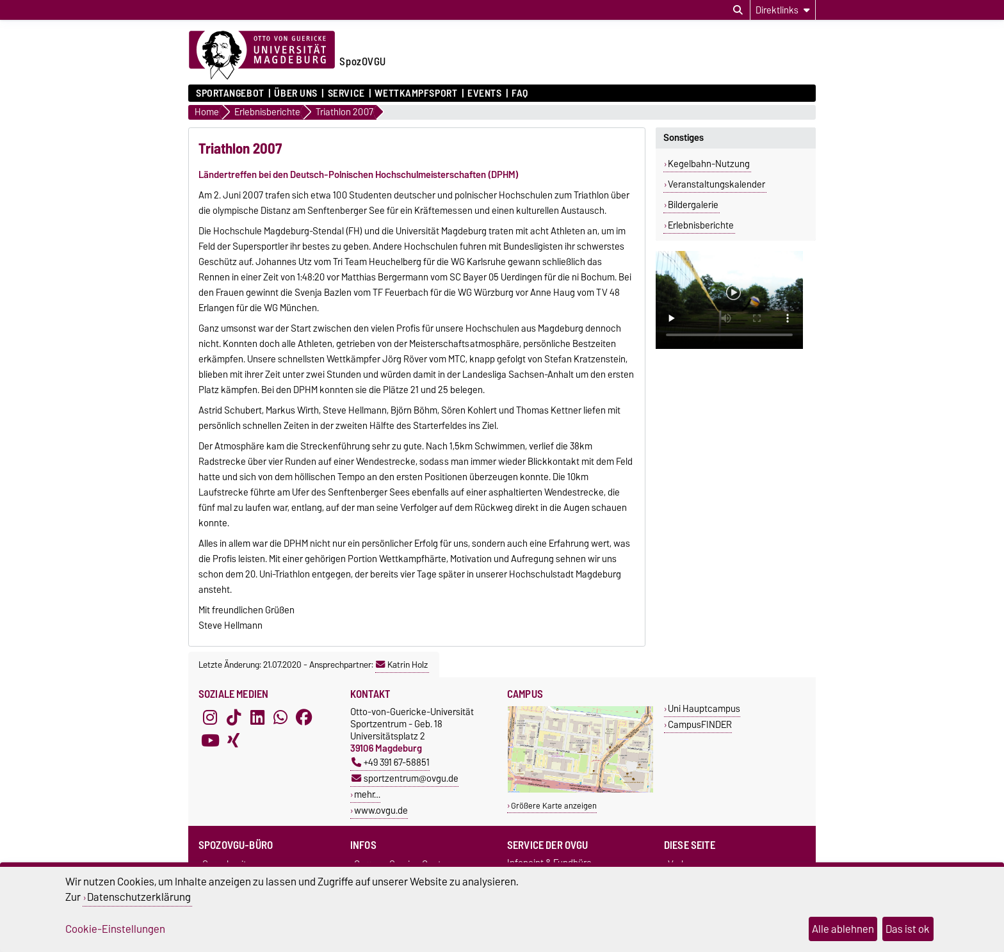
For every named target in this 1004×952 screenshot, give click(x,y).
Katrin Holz (402, 664)
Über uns (295, 93)
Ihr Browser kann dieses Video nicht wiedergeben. (729, 300)
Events (484, 93)
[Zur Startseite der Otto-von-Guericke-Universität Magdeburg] (262, 55)
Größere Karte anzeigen (554, 805)
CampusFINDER (700, 724)
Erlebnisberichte (701, 225)
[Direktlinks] (782, 10)
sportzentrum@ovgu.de (405, 778)
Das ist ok (908, 929)
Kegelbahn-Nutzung (709, 164)
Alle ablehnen (843, 929)
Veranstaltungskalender (716, 184)
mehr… (367, 794)
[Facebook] (304, 717)
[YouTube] (210, 740)
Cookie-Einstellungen (115, 929)
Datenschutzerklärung (139, 897)
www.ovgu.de (381, 810)
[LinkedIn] (257, 717)
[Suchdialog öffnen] (738, 10)
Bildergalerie (693, 205)
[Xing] (233, 740)
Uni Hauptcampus (704, 708)
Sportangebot (230, 93)
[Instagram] (210, 717)
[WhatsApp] (280, 717)
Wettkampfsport (416, 93)
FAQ (520, 93)
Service (346, 93)
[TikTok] (233, 717)
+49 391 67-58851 (391, 762)
